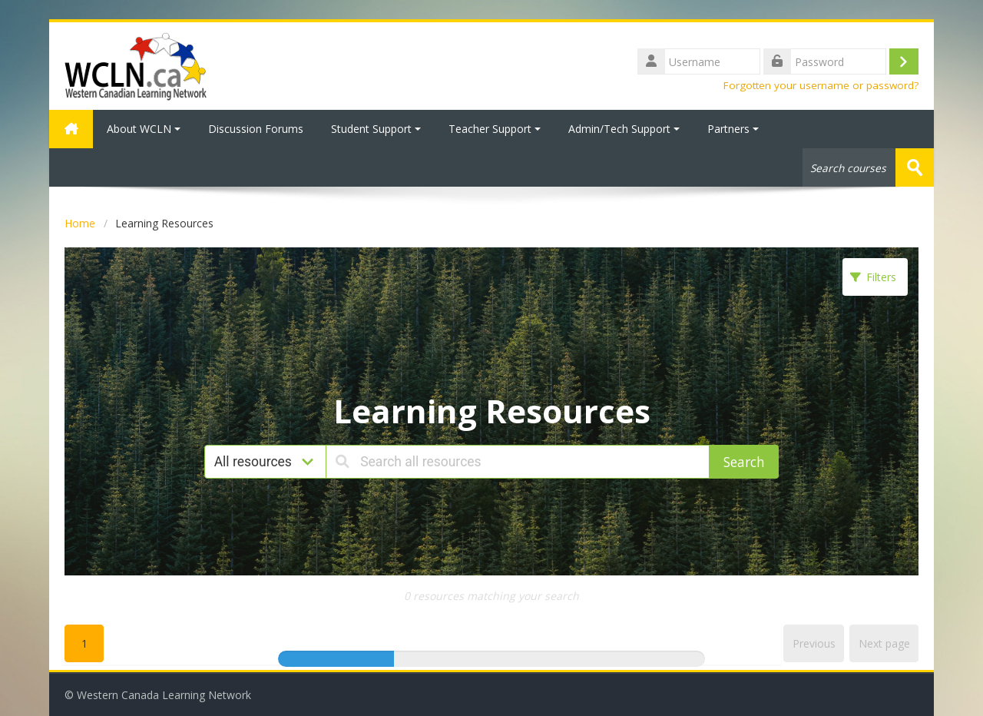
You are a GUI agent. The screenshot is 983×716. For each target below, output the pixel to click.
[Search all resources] (518, 462)
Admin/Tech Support (624, 128)
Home (80, 223)
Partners (733, 128)
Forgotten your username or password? (820, 85)
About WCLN (143, 128)
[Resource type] (265, 462)
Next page (884, 643)
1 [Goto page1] (84, 643)
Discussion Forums (255, 128)
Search (744, 461)
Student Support (376, 128)
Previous (814, 643)
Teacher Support (494, 128)
